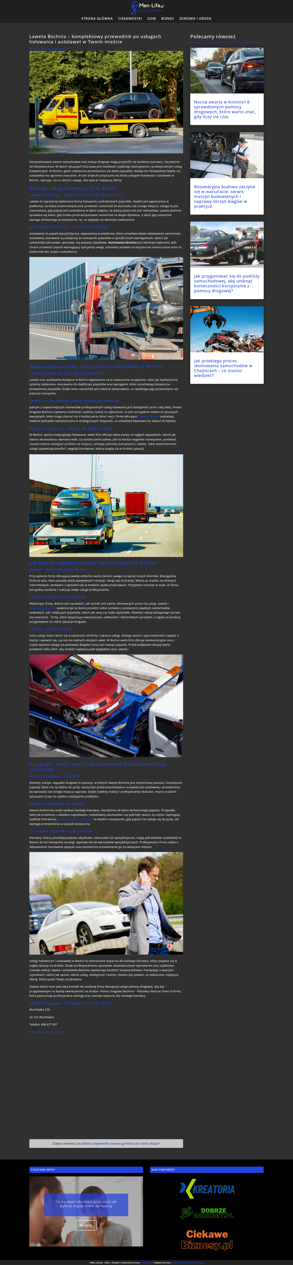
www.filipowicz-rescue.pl (46, 1032)
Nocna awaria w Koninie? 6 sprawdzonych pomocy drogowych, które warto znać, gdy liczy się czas (225, 109)
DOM (151, 19)
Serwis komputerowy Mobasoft (188, 1262)
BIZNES (167, 19)
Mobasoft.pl (146, 1262)
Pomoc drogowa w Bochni (75, 819)
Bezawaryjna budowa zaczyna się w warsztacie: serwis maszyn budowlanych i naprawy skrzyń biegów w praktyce (224, 196)
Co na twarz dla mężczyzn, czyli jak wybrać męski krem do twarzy (86, 1209)
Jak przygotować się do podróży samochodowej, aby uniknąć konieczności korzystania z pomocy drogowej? (227, 283)
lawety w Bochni (149, 416)
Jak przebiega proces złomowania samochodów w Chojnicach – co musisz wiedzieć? (223, 368)
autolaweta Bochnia (42, 608)
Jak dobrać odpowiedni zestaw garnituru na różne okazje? (118, 1143)
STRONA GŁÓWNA (97, 19)
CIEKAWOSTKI (130, 19)
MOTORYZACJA (58, 49)
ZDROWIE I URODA (195, 19)
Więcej (86, 1230)
